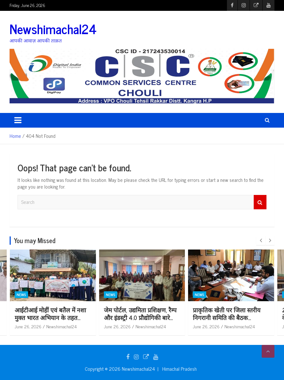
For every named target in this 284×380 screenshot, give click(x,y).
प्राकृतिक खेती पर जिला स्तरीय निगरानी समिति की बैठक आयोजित (226, 317)
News (21, 294)
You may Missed (34, 240)
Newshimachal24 (53, 28)
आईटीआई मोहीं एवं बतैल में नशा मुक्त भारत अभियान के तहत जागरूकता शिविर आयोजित (50, 317)
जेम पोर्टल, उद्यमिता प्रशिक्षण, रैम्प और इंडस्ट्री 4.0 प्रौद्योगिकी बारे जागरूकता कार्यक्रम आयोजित (140, 317)
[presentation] (260, 240)
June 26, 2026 (28, 326)
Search (260, 202)
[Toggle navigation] (18, 120)
